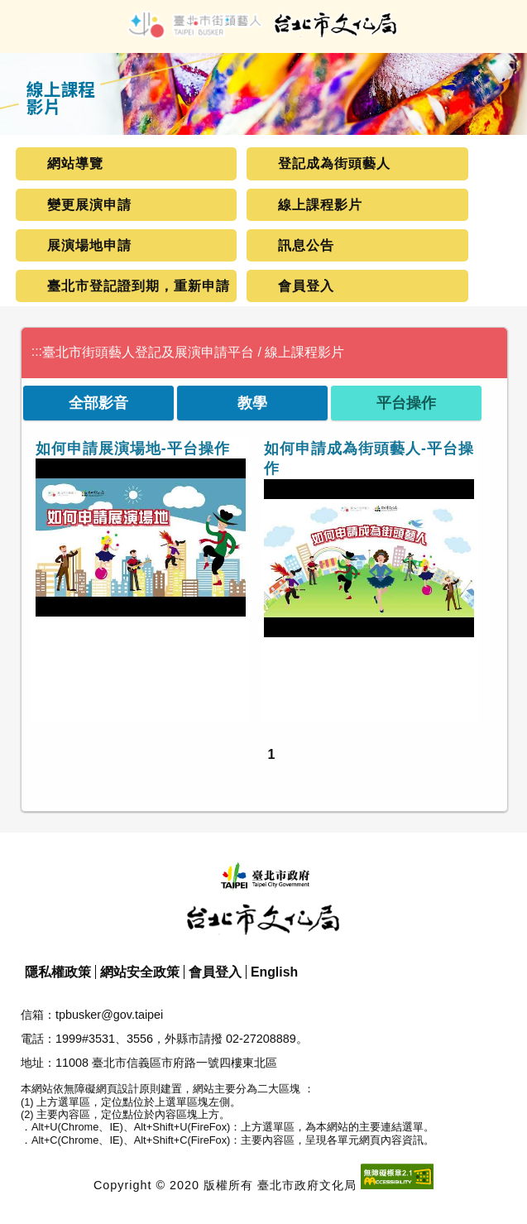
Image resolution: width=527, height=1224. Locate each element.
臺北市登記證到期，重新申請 (138, 286)
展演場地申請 (89, 245)
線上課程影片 (320, 205)
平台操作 (406, 403)
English (274, 972)
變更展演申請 (89, 205)
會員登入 (306, 286)
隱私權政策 (58, 972)
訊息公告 (306, 245)
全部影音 (98, 403)
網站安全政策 (140, 972)
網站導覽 (75, 163)
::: (36, 351)
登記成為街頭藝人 (334, 163)
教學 (252, 403)
